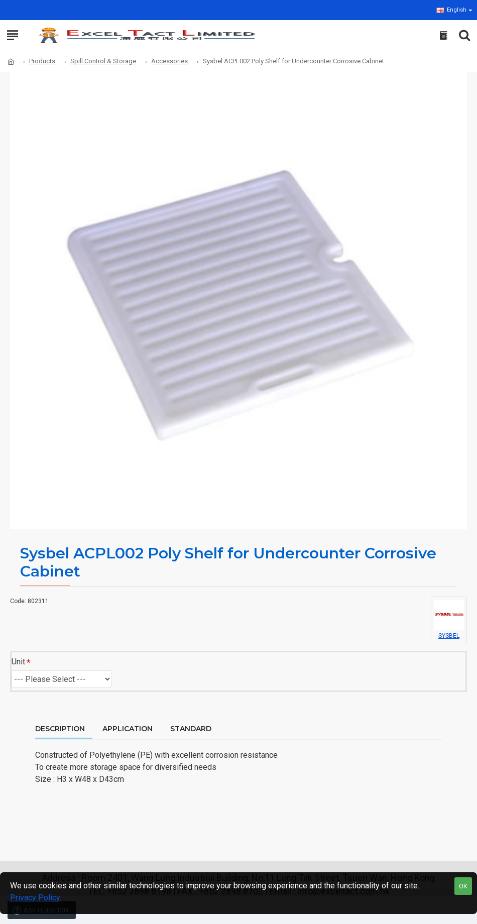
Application (127, 729)
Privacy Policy (35, 897)
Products (42, 61)
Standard (190, 729)
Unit (18, 661)
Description (60, 729)
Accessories (169, 61)
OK (463, 886)
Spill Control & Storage (103, 61)
